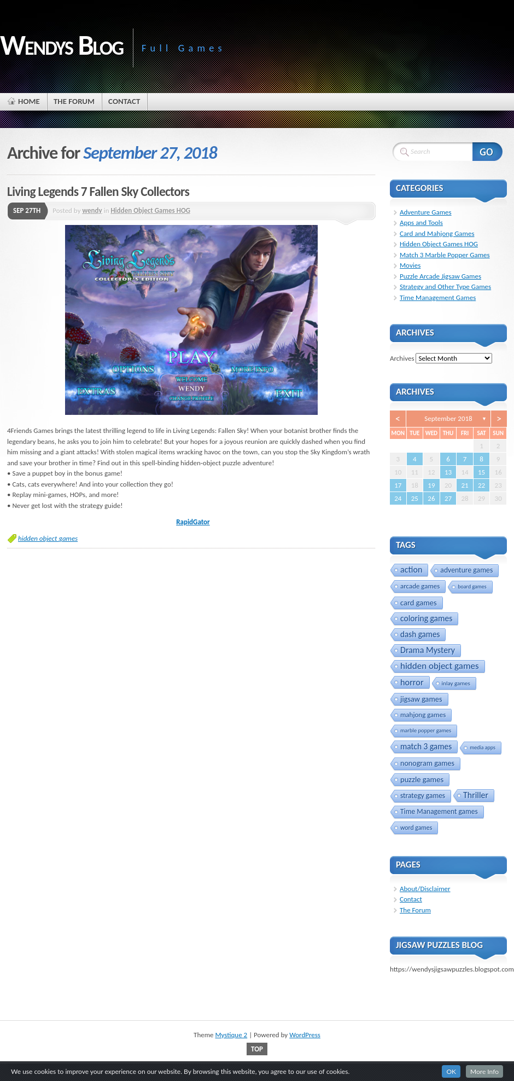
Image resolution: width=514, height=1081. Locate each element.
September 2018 (448, 418)
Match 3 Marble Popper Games (445, 255)
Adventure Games (426, 212)
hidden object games (48, 538)
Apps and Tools (421, 222)
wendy (92, 210)
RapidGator (192, 522)
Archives (402, 358)
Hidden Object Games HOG (150, 210)
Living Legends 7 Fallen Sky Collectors (98, 191)
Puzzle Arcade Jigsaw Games (440, 276)
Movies (410, 265)
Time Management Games (438, 297)
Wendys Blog (61, 44)
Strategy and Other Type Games (445, 286)
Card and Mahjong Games (437, 233)
